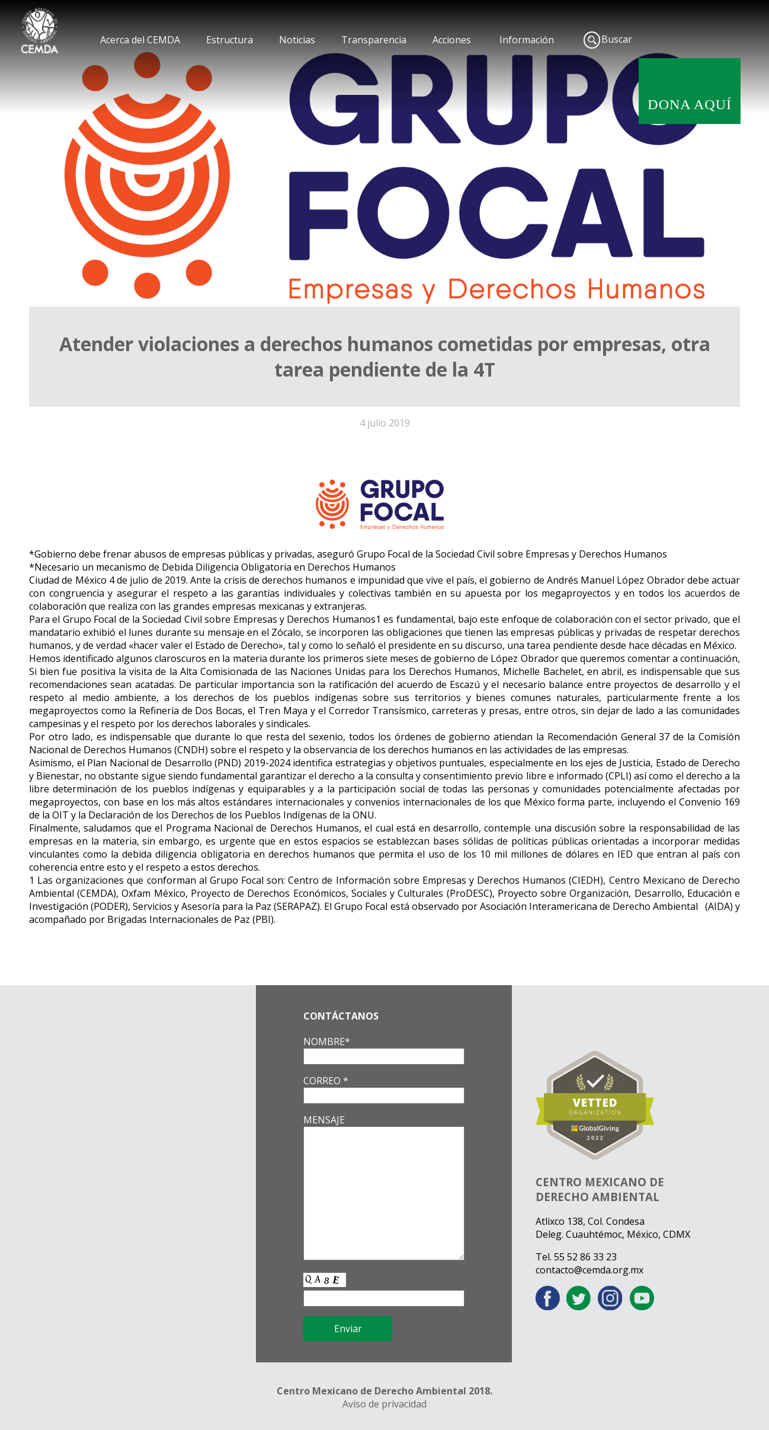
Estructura (229, 39)
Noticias (297, 39)
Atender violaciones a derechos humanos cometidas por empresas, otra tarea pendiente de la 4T (384, 356)
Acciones (451, 39)
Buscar (616, 39)
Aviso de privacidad (384, 1403)
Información (526, 39)
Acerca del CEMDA (140, 39)
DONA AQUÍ (690, 104)
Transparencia (373, 39)
